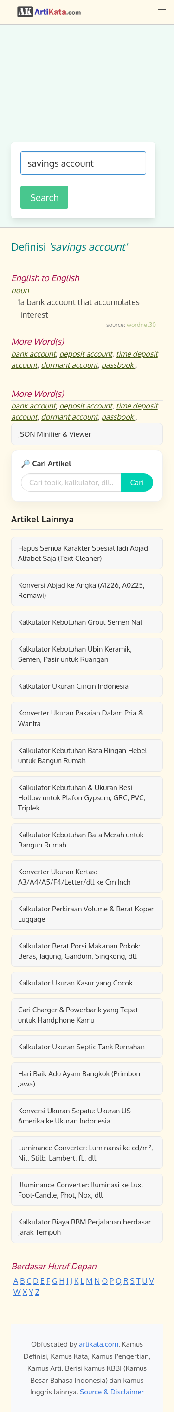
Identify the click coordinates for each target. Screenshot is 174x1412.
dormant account (69, 365)
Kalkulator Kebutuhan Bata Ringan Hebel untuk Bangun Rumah (82, 755)
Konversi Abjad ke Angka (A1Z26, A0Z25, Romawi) (81, 590)
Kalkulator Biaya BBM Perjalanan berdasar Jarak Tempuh (84, 1226)
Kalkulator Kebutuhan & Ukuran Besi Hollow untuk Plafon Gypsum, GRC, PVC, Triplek (81, 797)
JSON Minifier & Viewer (54, 434)
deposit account (85, 353)
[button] (162, 12)
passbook (118, 365)
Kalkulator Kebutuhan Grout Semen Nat (80, 622)
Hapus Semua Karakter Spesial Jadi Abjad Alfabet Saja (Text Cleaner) (83, 553)
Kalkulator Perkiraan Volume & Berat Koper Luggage (86, 913)
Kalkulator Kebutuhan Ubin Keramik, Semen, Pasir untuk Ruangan (75, 654)
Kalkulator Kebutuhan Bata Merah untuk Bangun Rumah (80, 839)
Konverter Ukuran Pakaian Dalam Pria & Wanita (80, 718)
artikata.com (98, 1344)
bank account (33, 353)
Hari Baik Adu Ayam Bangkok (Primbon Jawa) (79, 1078)
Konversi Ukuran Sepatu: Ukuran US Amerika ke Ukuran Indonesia (74, 1115)
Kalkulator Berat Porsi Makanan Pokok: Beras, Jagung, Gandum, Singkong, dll (79, 950)
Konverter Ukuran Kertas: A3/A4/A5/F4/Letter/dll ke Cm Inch (74, 876)
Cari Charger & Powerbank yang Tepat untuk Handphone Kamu (78, 1014)
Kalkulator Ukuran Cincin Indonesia (73, 685)
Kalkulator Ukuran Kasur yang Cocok (75, 982)
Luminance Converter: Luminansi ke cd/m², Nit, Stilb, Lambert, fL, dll (85, 1152)
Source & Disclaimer (112, 1391)
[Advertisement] (87, 88)
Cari (136, 482)
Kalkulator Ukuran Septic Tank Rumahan (81, 1046)
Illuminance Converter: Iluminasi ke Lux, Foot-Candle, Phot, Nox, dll (80, 1189)
